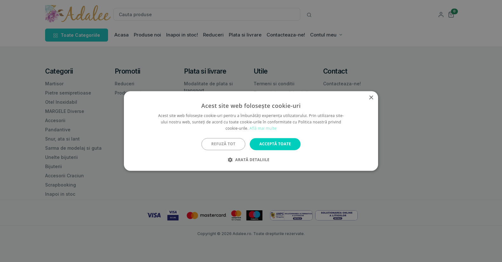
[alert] (251, 131)
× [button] (371, 97)
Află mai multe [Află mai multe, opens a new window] (262, 128)
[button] (251, 160)
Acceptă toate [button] (275, 144)
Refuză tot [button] (223, 144)
